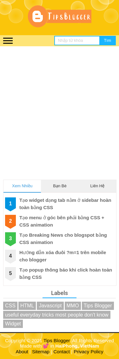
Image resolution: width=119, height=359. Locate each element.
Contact (61, 351)
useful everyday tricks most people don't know (57, 314)
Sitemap (41, 351)
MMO (73, 305)
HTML (27, 305)
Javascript (50, 305)
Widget (13, 323)
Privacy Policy (88, 351)
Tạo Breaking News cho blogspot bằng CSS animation (63, 238)
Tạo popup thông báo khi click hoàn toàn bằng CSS (65, 273)
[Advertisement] (59, 108)
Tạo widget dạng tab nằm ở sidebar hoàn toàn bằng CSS (65, 203)
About (22, 351)
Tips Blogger (98, 305)
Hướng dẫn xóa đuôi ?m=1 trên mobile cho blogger (62, 256)
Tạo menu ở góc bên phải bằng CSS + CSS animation (61, 221)
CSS (10, 305)
